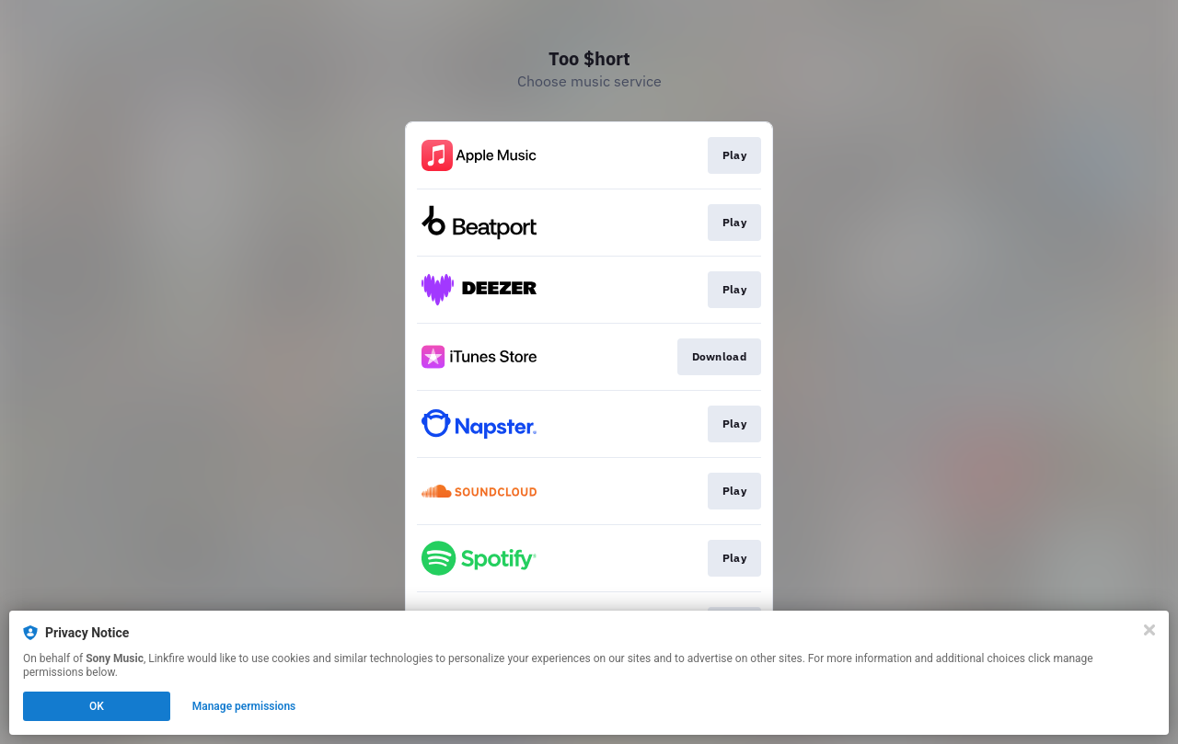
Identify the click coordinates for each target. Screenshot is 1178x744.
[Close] (1149, 630)
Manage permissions (244, 706)
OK (96, 706)
